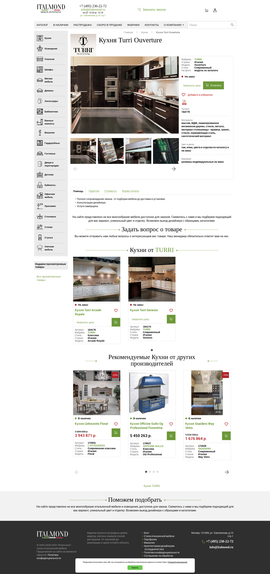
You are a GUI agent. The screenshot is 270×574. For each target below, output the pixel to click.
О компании (174, 25)
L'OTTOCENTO (96, 445)
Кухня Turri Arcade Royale (88, 312)
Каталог (42, 25)
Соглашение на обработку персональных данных (158, 557)
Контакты (152, 25)
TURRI (198, 59)
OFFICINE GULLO (153, 446)
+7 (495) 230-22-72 (93, 6)
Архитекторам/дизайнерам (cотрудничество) (159, 547)
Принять (135, 567)
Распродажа (82, 25)
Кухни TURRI (152, 486)
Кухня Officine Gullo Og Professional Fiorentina (146, 426)
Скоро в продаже (109, 25)
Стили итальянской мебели (159, 536)
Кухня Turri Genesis (144, 310)
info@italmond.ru (93, 9)
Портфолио (150, 539)
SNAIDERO (204, 448)
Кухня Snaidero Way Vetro (199, 426)
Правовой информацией (177, 562)
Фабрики (133, 25)
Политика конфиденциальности (162, 552)
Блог (146, 532)
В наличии (60, 25)
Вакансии (149, 542)
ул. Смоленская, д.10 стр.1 (93, 15)
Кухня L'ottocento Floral (91, 424)
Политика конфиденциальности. (49, 556)
